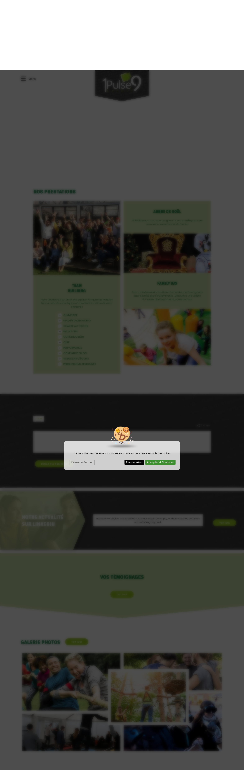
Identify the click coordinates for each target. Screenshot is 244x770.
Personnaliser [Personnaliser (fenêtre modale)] (134, 392)
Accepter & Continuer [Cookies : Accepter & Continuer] (160, 392)
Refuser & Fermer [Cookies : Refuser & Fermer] (82, 392)
